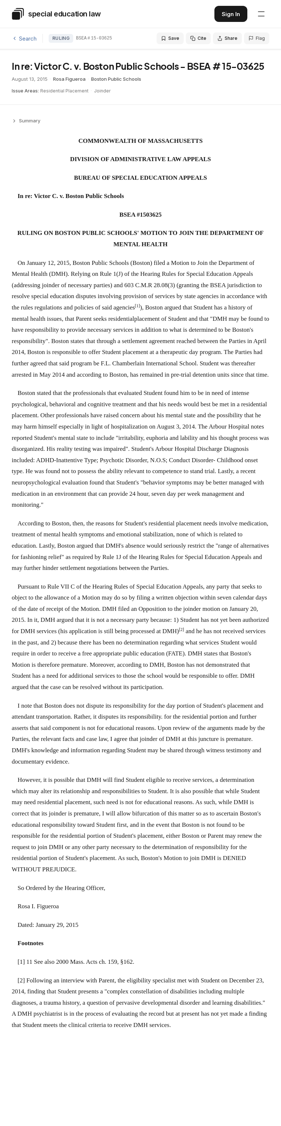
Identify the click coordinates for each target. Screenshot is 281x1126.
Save (170, 38)
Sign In (231, 14)
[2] (21, 980)
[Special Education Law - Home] (56, 14)
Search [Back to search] (24, 38)
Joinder (102, 91)
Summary (26, 120)
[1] (21, 961)
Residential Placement (64, 91)
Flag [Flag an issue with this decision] (256, 38)
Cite (198, 38)
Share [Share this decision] (227, 38)
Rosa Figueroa (69, 79)
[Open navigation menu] (261, 14)
